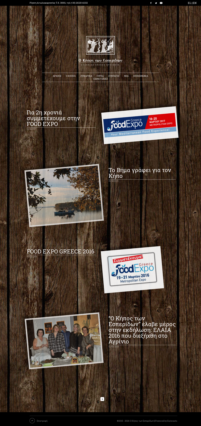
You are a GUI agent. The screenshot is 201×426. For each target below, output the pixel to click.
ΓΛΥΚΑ (100, 76)
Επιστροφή (42, 420)
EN (195, 3)
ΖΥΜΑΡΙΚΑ (86, 76)
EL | (190, 3)
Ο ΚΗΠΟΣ (71, 76)
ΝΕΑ (126, 76)
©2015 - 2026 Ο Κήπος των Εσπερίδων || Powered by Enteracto (147, 420)
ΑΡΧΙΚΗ (57, 76)
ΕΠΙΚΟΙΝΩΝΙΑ (140, 76)
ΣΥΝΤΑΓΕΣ (113, 76)
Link (151, 3)
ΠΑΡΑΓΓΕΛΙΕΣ (100, 78)
